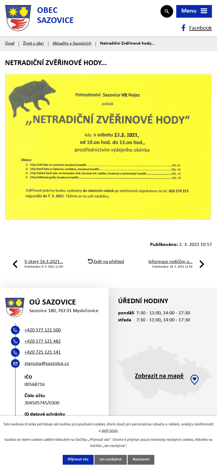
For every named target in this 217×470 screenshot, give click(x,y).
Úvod (9, 45)
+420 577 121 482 (42, 344)
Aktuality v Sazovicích (72, 45)
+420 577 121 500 (42, 333)
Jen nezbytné (111, 460)
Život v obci (33, 45)
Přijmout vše (78, 460)
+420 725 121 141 (42, 355)
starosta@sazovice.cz (46, 366)
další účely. (109, 430)
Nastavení (141, 460)
